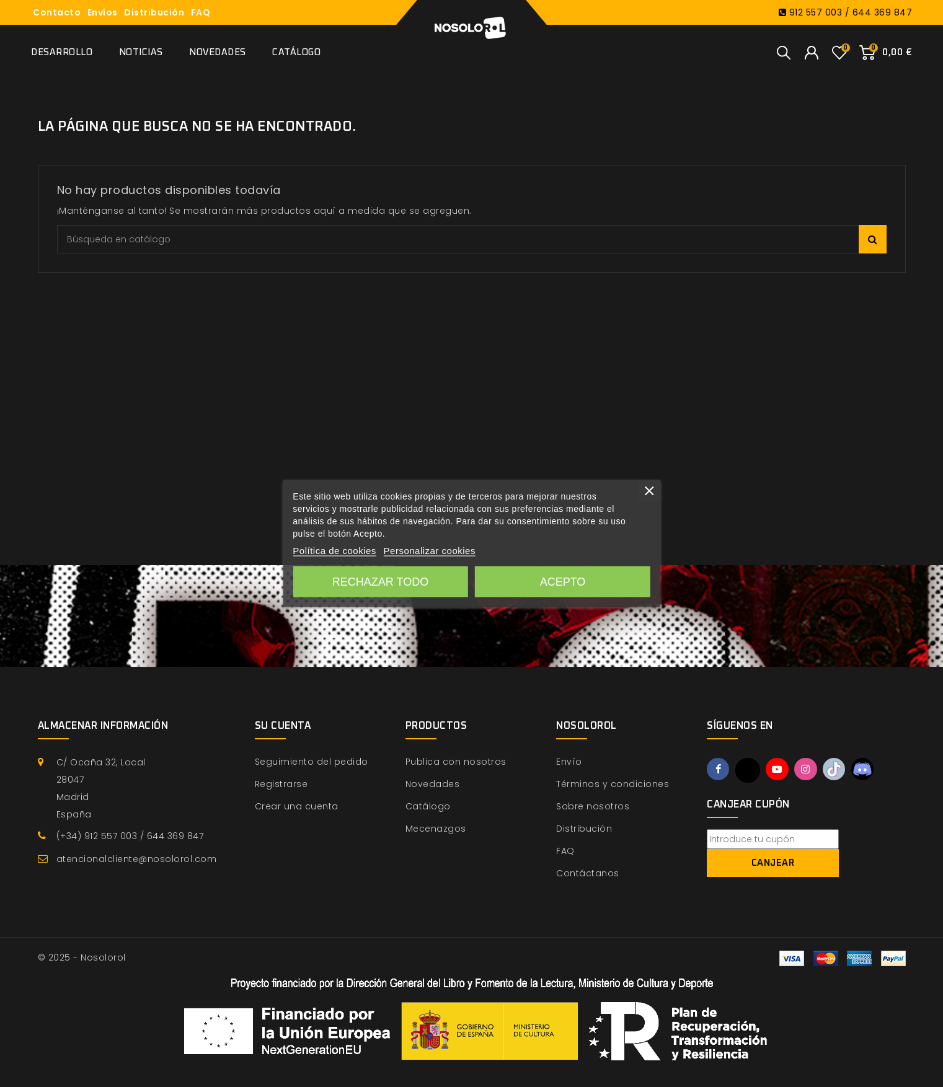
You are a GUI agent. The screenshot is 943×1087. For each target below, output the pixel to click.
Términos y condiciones (612, 784)
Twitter (749, 770)
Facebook (718, 769)
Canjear (773, 863)
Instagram (808, 769)
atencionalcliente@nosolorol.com (136, 859)
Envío (569, 761)
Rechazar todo (380, 582)
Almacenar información (103, 726)
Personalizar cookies (430, 550)
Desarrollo (61, 52)
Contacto (57, 12)
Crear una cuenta (297, 806)
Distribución (154, 12)
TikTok (837, 769)
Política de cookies (334, 550)
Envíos (102, 12)
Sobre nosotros (592, 806)
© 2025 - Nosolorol (82, 957)
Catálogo (296, 52)
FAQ (201, 12)
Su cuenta (283, 726)
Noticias (141, 52)
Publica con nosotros (456, 761)
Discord (867, 769)
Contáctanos (587, 873)
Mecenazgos (435, 828)
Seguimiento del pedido (311, 761)
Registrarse (281, 784)
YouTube (778, 769)
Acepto (563, 582)
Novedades (217, 52)
